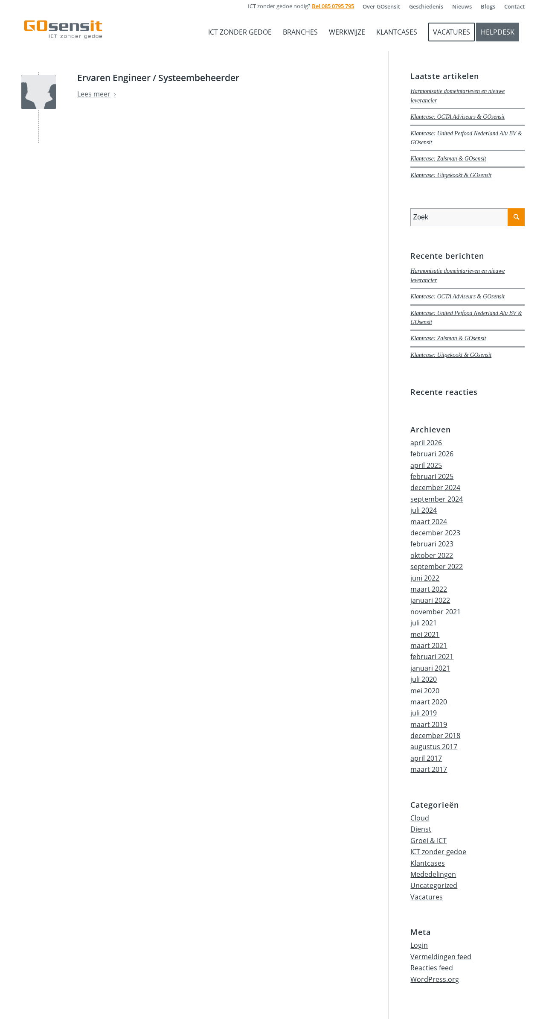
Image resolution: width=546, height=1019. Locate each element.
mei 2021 (424, 634)
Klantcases (427, 863)
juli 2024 (423, 510)
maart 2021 (428, 645)
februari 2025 (431, 476)
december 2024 (435, 487)
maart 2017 (428, 769)
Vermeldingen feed (440, 956)
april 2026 (426, 442)
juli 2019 (423, 713)
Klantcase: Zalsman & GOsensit (448, 158)
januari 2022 (430, 600)
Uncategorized (433, 885)
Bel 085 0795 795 (333, 6)
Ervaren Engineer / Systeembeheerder (158, 78)
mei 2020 (424, 690)
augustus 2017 (433, 746)
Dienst (420, 829)
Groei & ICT (428, 840)
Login (419, 945)
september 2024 (436, 499)
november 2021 (435, 611)
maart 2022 (428, 589)
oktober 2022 (431, 555)
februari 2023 (431, 544)
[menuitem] (381, 6)
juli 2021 (423, 623)
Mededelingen (433, 874)
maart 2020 (428, 702)
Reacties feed (431, 967)
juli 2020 (423, 679)
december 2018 (435, 735)
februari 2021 (431, 656)
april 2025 (426, 465)
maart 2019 (428, 724)
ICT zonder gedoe (438, 851)
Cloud (419, 818)
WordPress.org (434, 979)
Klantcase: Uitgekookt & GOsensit (450, 175)
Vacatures (426, 897)
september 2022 (436, 566)
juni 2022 (424, 578)
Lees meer (98, 94)
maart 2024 (428, 521)
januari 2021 (430, 668)
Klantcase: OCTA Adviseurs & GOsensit (457, 117)
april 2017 (426, 758)
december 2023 (435, 532)
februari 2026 (431, 453)
